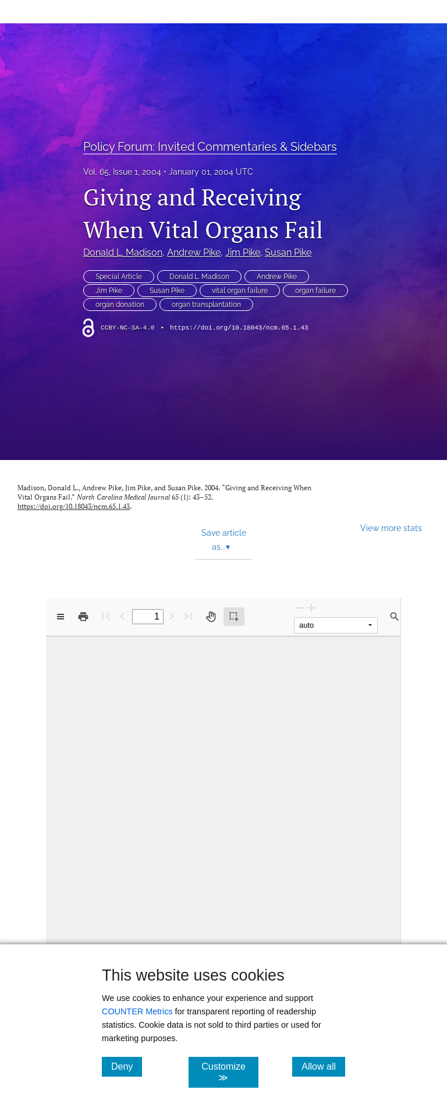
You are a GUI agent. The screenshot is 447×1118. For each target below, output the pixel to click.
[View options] (60, 616)
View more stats (391, 528)
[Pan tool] (210, 616)
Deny (126, 1066)
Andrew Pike (194, 252)
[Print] (83, 616)
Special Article (118, 277)
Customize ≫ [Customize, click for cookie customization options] (229, 1072)
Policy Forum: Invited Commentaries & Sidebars (210, 147)
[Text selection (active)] (234, 616)
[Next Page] (172, 615)
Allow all (323, 1066)
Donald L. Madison (122, 252)
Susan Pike (288, 252)
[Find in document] (394, 616)
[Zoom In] (311, 607)
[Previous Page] (122, 615)
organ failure (315, 290)
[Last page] (188, 615)
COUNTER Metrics (137, 1011)
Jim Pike (242, 252)
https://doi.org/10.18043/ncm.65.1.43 (239, 327)
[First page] (106, 615)
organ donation (119, 304)
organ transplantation (206, 304)
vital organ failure (240, 290)
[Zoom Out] (300, 607)
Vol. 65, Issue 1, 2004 (122, 171)
